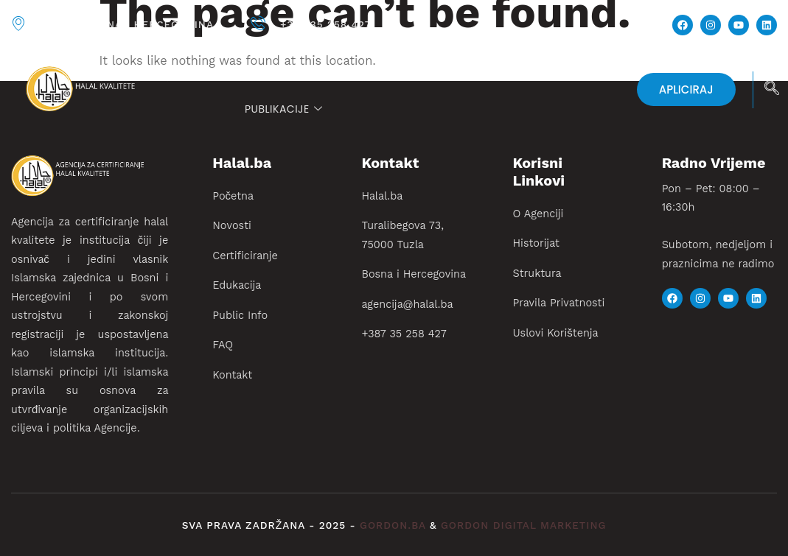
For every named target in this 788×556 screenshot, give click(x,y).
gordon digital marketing (523, 525)
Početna (269, 70)
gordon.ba (395, 525)
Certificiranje (433, 70)
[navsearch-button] (772, 90)
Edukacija (543, 70)
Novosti (339, 70)
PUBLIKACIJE (283, 109)
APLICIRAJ (686, 89)
